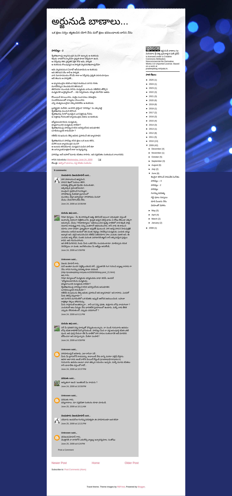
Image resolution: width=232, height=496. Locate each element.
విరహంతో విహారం (158, 205)
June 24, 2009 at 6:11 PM (73, 314)
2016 (151, 116)
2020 (151, 100)
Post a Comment (66, 450)
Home (96, 463)
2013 (151, 129)
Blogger (141, 487)
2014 (151, 125)
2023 (151, 88)
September (157, 161)
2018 (151, 108)
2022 (151, 92)
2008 (151, 228)
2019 (151, 104)
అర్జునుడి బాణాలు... (90, 21)
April (154, 215)
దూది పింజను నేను (159, 201)
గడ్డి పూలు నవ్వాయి (159, 197)
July (154, 169)
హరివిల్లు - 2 (156, 185)
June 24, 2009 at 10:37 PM (73, 369)
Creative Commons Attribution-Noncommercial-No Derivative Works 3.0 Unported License (160, 60)
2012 (151, 133)
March (155, 219)
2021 (151, 96)
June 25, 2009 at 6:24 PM (73, 444)
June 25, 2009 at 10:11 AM (73, 406)
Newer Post (59, 463)
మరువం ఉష (66, 213)
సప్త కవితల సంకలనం (83, 163)
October (156, 157)
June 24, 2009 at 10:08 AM (73, 204)
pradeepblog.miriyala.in (156, 68)
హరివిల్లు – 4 (156, 181)
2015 (151, 121)
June (154, 173)
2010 (151, 141)
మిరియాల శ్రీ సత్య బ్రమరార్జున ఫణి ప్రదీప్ (162, 53)
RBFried (121, 487)
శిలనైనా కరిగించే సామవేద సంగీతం (165, 177)
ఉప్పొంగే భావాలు (66, 163)
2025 (151, 80)
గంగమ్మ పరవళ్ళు (158, 193)
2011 (151, 137)
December (157, 149)
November (157, 153)
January (156, 223)
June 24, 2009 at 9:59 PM (73, 340)
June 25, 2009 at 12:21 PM (73, 423)
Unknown (66, 259)
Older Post (132, 463)
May (154, 210)
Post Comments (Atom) (75, 469)
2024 (151, 84)
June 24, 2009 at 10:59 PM (73, 386)
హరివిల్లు (154, 189)
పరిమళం (65, 378)
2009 (151, 145)
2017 (151, 112)
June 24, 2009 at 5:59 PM (73, 250)
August (155, 165)
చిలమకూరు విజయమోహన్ (72, 175)
